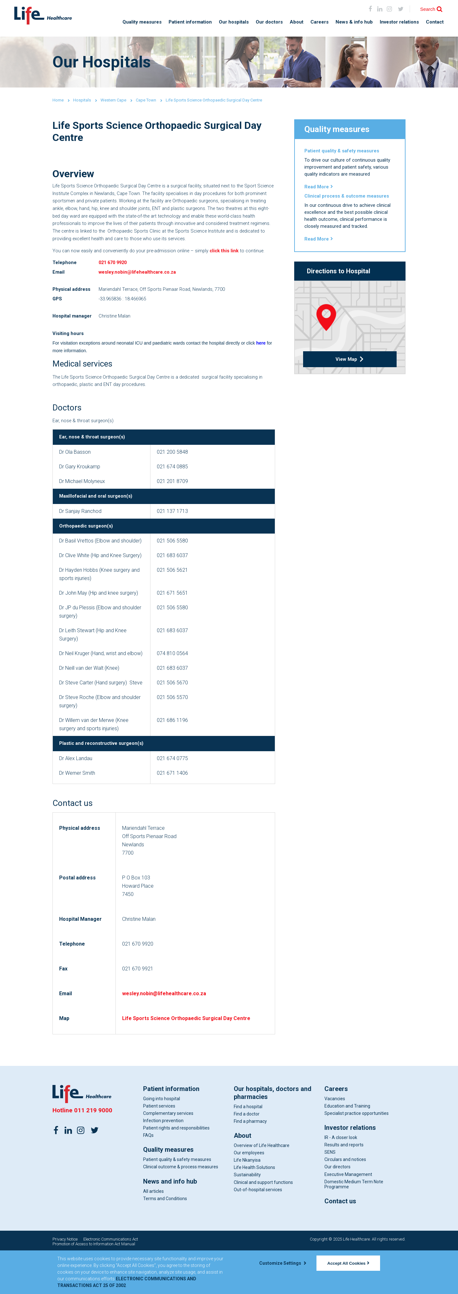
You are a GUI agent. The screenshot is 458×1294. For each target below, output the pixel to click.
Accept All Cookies (348, 1263)
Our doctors (269, 22)
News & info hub (354, 22)
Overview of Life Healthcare (261, 1186)
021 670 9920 (114, 287)
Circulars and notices (345, 1200)
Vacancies (334, 1140)
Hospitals (82, 100)
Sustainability (247, 1216)
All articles (153, 1232)
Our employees (249, 1194)
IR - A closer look (340, 1178)
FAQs (148, 1176)
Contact (435, 22)
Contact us (340, 1242)
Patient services (159, 1147)
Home (58, 100)
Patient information (190, 22)
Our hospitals (234, 22)
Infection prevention (163, 1162)
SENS (330, 1193)
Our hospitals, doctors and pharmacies (272, 1134)
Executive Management (348, 1215)
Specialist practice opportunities (356, 1154)
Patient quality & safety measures (177, 1200)
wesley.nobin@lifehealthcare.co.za (141, 297)
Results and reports (344, 1186)
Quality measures (142, 22)
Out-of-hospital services (258, 1230)
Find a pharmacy (250, 1162)
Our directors (337, 1208)
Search (427, 9)
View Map (350, 376)
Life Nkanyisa (247, 1201)
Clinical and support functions (263, 1223)
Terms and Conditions (165, 1239)
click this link (236, 266)
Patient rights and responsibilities (176, 1169)
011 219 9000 (93, 1151)
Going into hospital (161, 1140)
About (296, 22)
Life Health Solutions (254, 1208)
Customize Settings (282, 1263)
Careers (319, 22)
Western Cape (113, 100)
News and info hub (170, 1222)
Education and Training (347, 1147)
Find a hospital (248, 1148)
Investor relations (399, 22)
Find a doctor (247, 1155)
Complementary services (168, 1154)
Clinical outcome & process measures (180, 1208)
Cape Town (146, 100)
